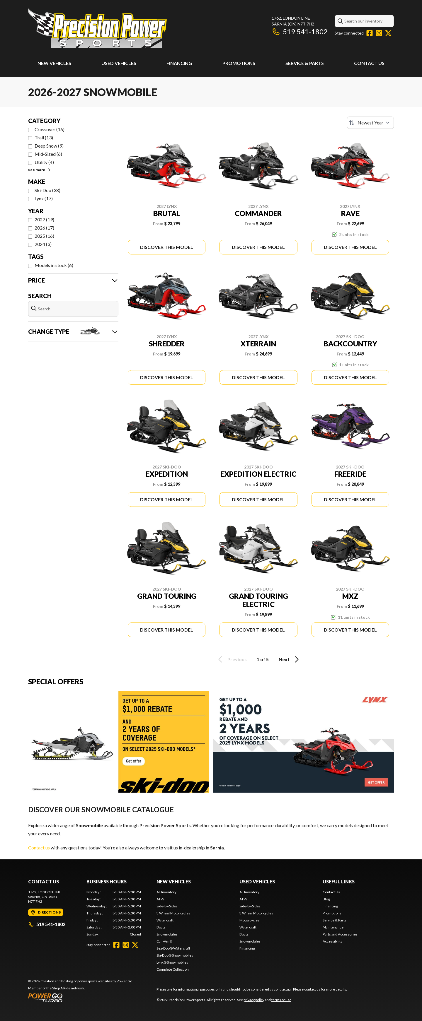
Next (290, 659)
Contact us (39, 847)
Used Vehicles (118, 63)
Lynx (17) (44, 198)
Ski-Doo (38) (47, 190)
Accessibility (332, 941)
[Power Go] (80, 997)
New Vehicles (54, 63)
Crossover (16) (49, 129)
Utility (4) (44, 162)
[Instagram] (378, 33)
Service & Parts (304, 63)
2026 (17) (44, 227)
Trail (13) (44, 137)
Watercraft (164, 920)
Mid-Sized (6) (48, 154)
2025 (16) (44, 236)
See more (39, 169)
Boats (161, 927)
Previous (231, 659)
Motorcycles (249, 920)
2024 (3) (43, 244)
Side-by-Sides (167, 906)
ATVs (160, 899)
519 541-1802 (300, 31)
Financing (179, 63)
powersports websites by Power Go (104, 981)
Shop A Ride (61, 988)
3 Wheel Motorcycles (173, 913)
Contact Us (369, 63)
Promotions (238, 63)
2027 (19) (44, 219)
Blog (326, 899)
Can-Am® (164, 941)
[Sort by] (370, 123)
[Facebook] (369, 33)
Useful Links (339, 881)
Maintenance (333, 927)
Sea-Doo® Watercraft (173, 948)
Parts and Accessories (340, 934)
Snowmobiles (167, 934)
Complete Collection (172, 969)
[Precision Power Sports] (97, 28)
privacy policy (254, 1000)
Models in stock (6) (54, 265)
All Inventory (166, 892)
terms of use (281, 1000)
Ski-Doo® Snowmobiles (174, 955)
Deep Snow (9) (49, 145)
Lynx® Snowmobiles (172, 962)
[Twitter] (388, 33)
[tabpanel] (113, 913)
